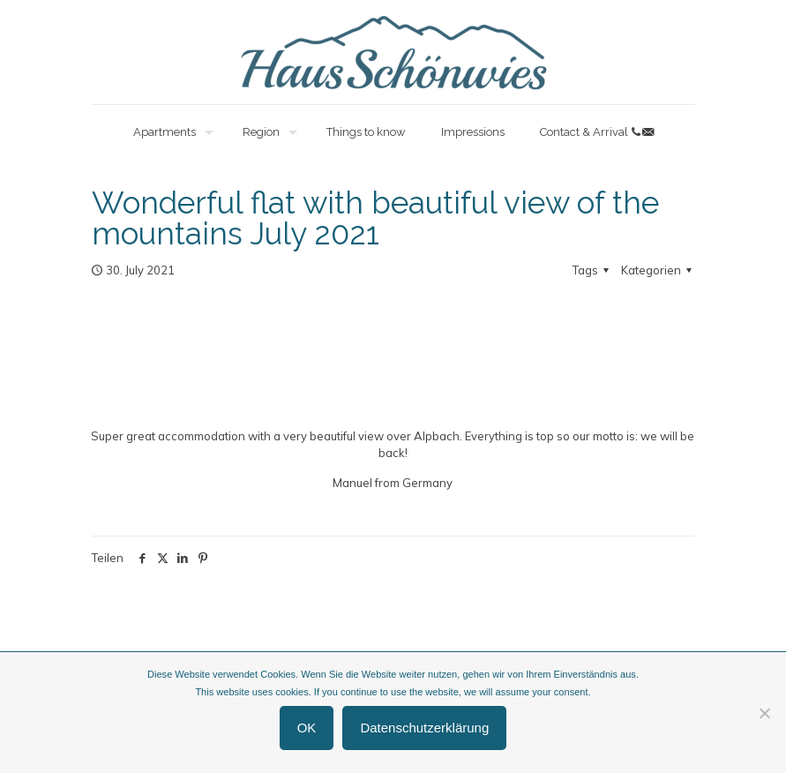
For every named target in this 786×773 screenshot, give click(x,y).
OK (307, 727)
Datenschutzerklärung (424, 727)
